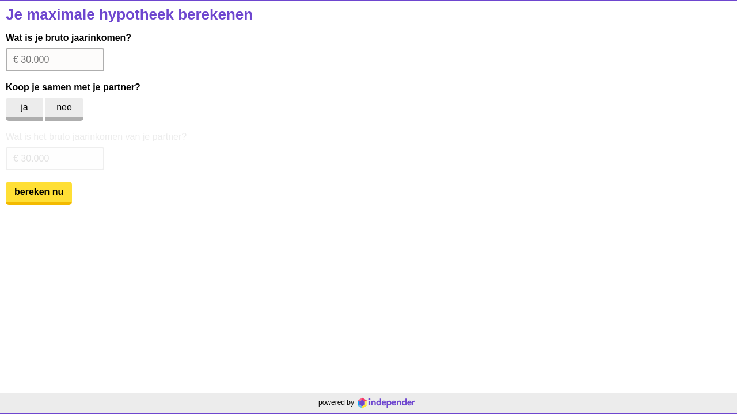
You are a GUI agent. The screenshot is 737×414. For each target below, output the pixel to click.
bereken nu (38, 192)
